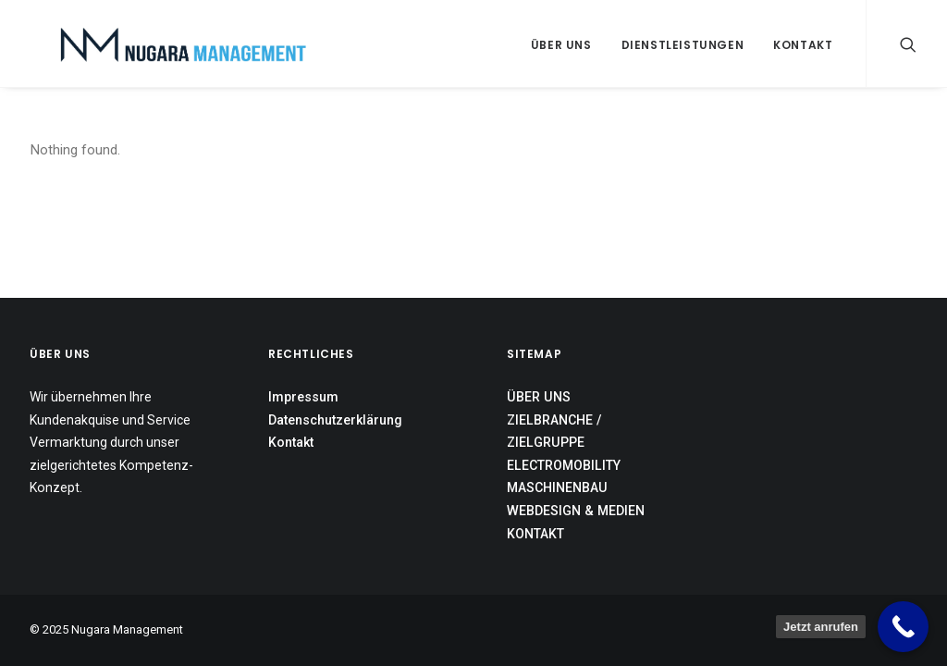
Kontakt (802, 45)
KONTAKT (535, 533)
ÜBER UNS (539, 396)
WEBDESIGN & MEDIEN (576, 510)
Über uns (561, 45)
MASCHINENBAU (557, 487)
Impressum (303, 396)
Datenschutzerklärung (335, 420)
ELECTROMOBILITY (564, 465)
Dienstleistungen (682, 45)
